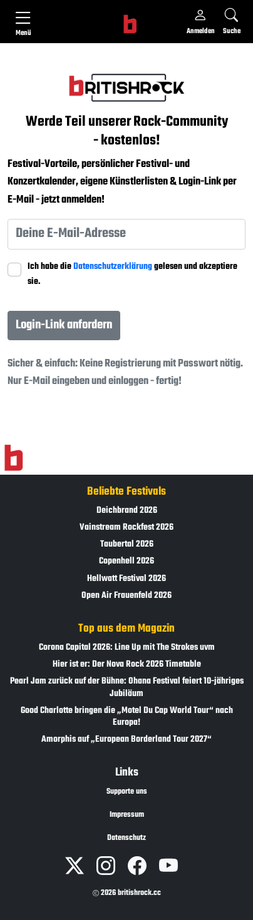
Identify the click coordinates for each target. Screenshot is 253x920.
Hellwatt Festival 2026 (126, 579)
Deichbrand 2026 (126, 510)
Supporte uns (126, 792)
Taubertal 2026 (126, 544)
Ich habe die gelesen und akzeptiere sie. (132, 274)
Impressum (127, 815)
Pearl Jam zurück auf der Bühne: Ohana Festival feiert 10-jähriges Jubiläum (127, 687)
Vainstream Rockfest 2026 (126, 527)
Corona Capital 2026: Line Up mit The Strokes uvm (127, 647)
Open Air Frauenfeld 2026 (126, 596)
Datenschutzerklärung (112, 267)
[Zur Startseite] (13, 458)
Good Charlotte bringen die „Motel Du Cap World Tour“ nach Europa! (127, 717)
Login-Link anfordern (64, 325)
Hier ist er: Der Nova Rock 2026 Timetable (127, 664)
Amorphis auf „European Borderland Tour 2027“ (126, 739)
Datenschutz (126, 838)
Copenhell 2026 (126, 561)
